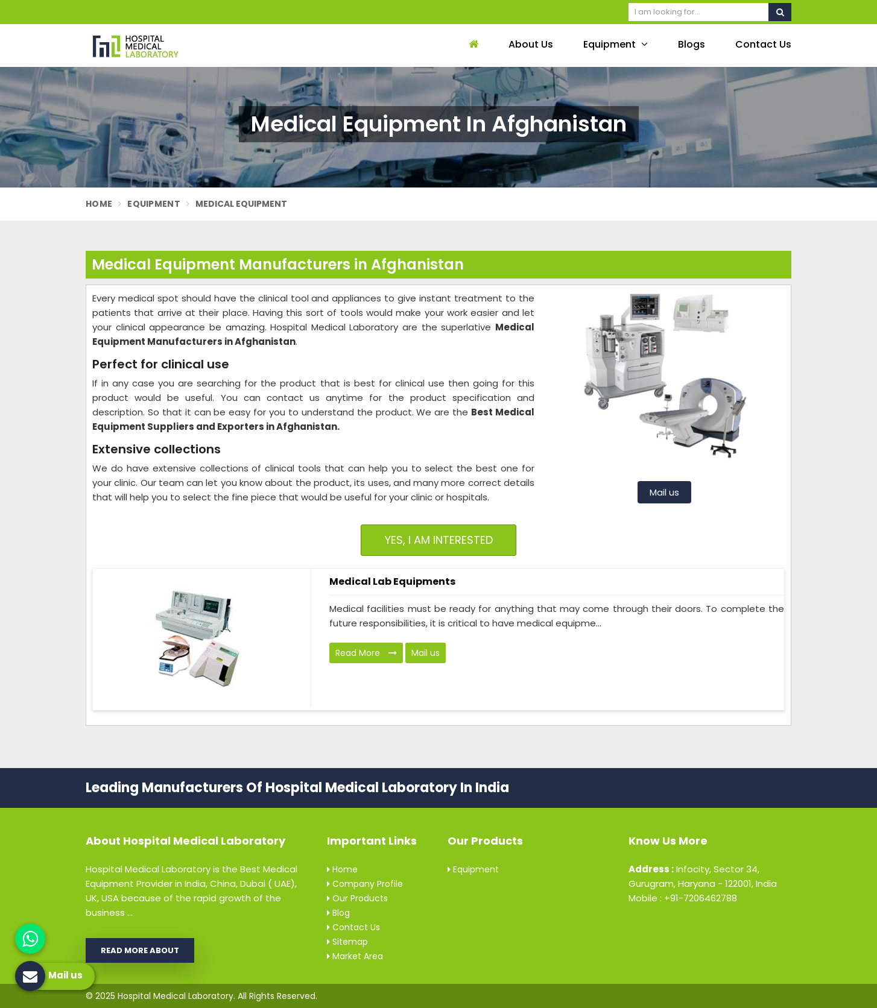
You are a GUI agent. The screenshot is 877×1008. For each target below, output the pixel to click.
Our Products (357, 898)
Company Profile (365, 884)
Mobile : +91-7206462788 (682, 898)
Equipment (615, 44)
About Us (530, 44)
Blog (338, 913)
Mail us (664, 492)
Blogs (691, 44)
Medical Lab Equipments (392, 581)
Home (99, 204)
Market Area (355, 956)
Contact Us (763, 44)
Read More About (140, 950)
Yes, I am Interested (439, 539)
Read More (366, 653)
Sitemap (347, 942)
